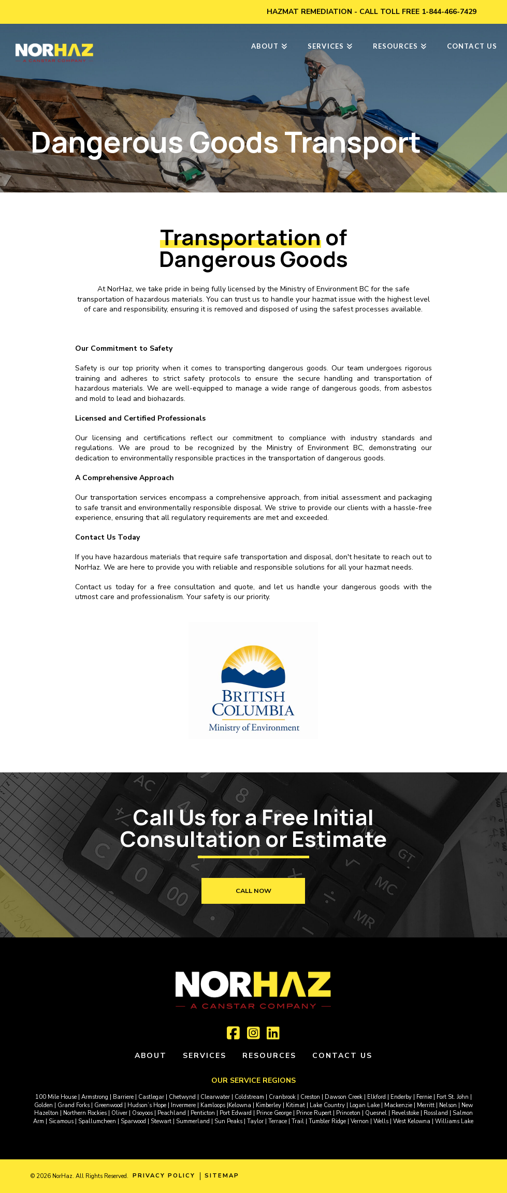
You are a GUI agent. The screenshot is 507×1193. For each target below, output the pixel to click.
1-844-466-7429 (449, 12)
